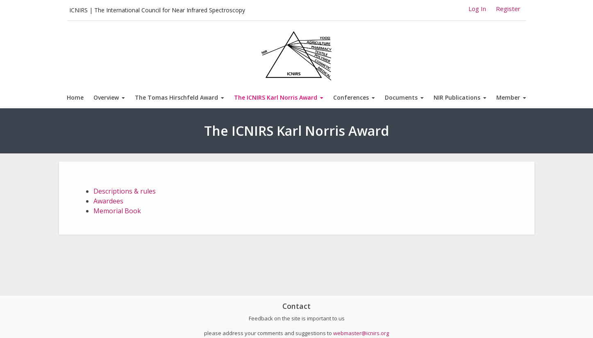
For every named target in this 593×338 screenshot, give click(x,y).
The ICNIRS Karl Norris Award (275, 97)
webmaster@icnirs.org (361, 333)
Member (508, 97)
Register (508, 9)
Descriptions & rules (124, 191)
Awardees (108, 201)
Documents (401, 97)
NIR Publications (457, 97)
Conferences (351, 97)
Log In (477, 9)
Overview (106, 97)
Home (75, 97)
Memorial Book (117, 210)
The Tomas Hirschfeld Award (176, 97)
